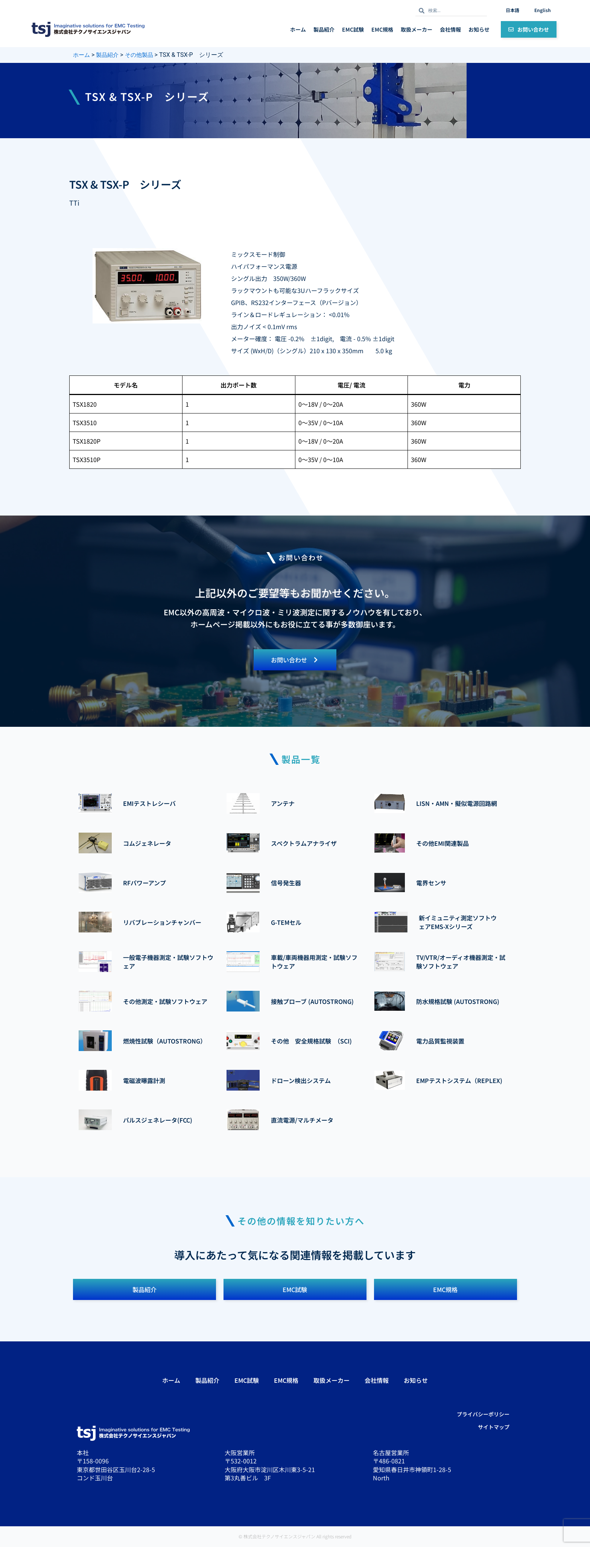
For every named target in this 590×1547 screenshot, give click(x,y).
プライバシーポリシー (483, 1415)
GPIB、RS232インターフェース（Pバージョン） (296, 302)
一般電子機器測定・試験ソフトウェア (168, 962)
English (542, 10)
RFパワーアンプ (144, 883)
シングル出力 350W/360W (268, 278)
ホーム (298, 29)
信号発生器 (286, 883)
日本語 (512, 10)
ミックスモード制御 (258, 254)
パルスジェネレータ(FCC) (157, 1120)
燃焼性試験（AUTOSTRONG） (164, 1041)
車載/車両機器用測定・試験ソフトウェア (314, 962)
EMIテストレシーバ (149, 804)
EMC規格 (382, 29)
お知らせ (479, 29)
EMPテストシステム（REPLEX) (459, 1080)
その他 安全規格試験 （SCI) (311, 1041)
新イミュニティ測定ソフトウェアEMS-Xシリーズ (458, 922)
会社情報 (450, 29)
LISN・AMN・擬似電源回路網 (456, 804)
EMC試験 (353, 29)
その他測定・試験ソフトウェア (165, 1001)
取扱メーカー (416, 29)
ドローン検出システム (301, 1080)
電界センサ (431, 883)
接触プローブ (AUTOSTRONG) (312, 1001)
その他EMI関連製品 (442, 843)
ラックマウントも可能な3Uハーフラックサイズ (295, 290)
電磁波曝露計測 (144, 1080)
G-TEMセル (286, 922)
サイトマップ (493, 1428)
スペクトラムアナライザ (304, 843)
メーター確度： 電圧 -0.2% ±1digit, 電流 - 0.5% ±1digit (312, 338)
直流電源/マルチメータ (302, 1120)
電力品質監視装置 (440, 1041)
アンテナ (283, 804)
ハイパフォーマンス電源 (264, 266)
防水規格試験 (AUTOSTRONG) (457, 1001)
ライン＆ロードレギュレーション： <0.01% (290, 314)
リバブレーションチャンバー (162, 922)
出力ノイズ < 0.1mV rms (264, 326)
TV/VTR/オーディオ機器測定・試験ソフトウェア (460, 962)
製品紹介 (324, 29)
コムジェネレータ (147, 843)
